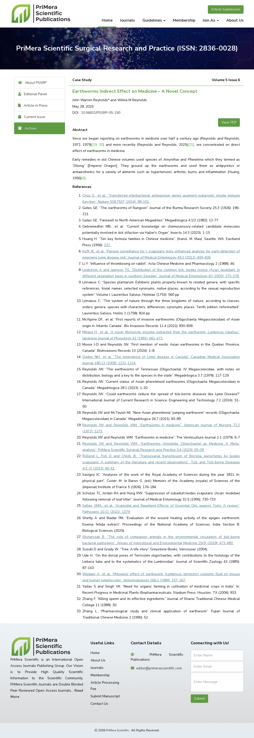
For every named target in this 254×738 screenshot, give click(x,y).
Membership (184, 20)
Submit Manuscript (105, 696)
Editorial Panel (32, 94)
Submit (199, 698)
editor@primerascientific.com (159, 668)
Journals (127, 20)
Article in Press (33, 105)
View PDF (229, 122)
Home (107, 20)
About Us (235, 20)
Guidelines (153, 20)
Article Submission (225, 9)
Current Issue (31, 117)
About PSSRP (32, 82)
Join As (211, 20)
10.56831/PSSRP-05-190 (100, 112)
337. (107, 245)
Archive (27, 128)
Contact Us (99, 703)
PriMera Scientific (117, 730)
